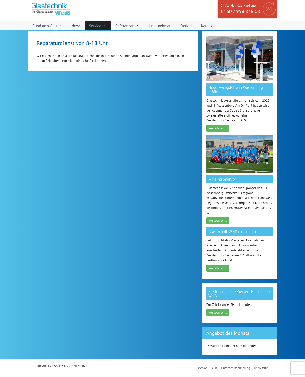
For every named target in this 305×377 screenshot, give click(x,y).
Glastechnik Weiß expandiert (232, 231)
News (76, 25)
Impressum (261, 368)
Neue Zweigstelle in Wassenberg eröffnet (235, 89)
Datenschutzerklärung (235, 368)
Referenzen (129, 25)
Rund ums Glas (49, 25)
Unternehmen (160, 25)
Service (100, 25)
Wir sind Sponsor (222, 179)
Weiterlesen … (218, 128)
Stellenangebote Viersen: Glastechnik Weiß (239, 293)
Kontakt (207, 25)
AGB (214, 368)
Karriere (186, 25)
